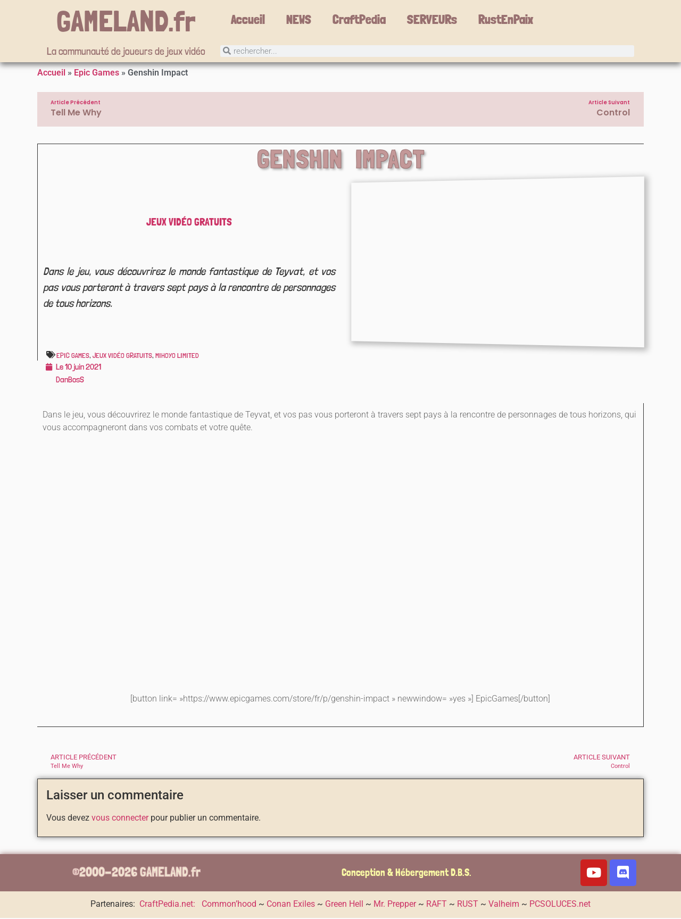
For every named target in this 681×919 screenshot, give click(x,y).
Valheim (503, 905)
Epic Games (96, 74)
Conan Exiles (291, 905)
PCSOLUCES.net (560, 905)
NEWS (298, 19)
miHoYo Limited (177, 356)
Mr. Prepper (394, 905)
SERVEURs (432, 19)
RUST (467, 905)
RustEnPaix (505, 19)
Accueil (248, 19)
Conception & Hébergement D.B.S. (406, 873)
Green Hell (344, 905)
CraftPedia (359, 19)
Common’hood (229, 905)
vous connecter (120, 819)
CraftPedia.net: (168, 905)
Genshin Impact (341, 160)
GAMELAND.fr (126, 21)
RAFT (436, 905)
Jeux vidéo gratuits (189, 222)
